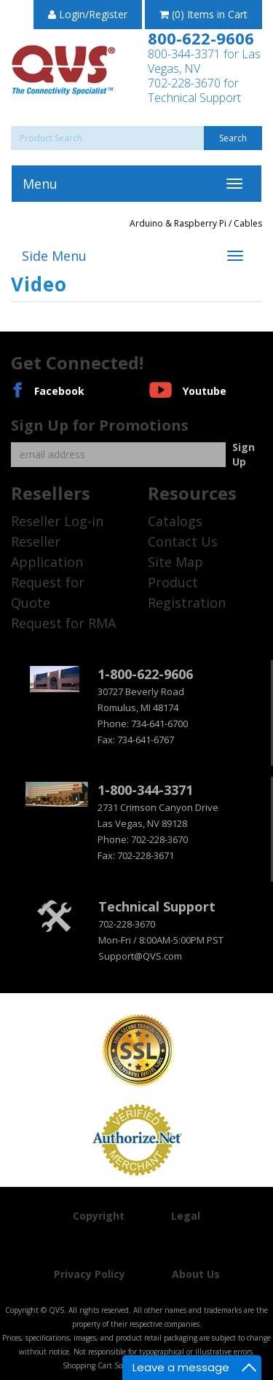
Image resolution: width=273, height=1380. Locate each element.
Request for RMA (63, 623)
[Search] (136, 138)
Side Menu (54, 255)
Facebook (59, 391)
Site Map (175, 562)
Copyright (98, 1216)
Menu (40, 183)
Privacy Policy (89, 1274)
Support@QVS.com (140, 956)
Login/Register (87, 14)
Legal (185, 1216)
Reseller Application (47, 552)
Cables (248, 223)
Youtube (204, 391)
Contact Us (183, 541)
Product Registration (187, 592)
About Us (196, 1274)
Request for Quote (47, 592)
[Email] (118, 454)
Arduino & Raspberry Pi (178, 223)
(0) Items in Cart (203, 14)
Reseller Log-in (57, 521)
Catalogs (175, 521)
